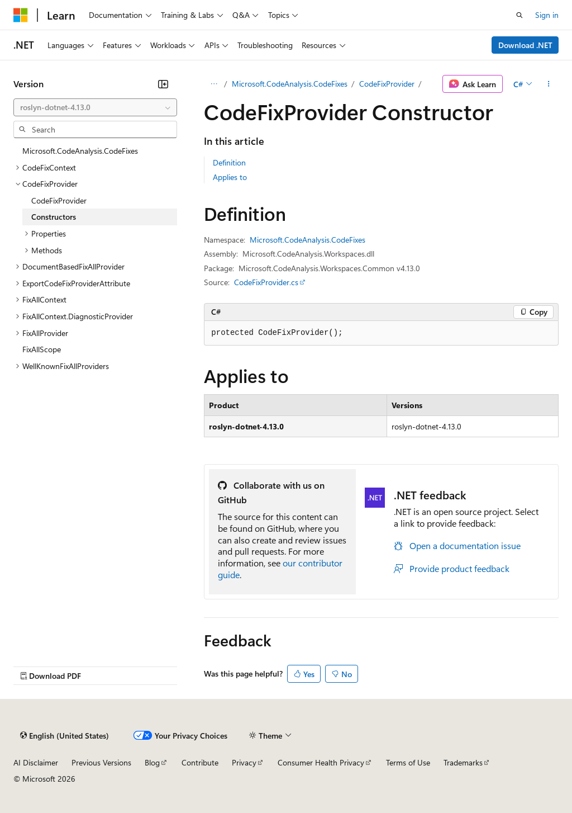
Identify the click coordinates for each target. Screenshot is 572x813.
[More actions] (549, 84)
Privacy (244, 762)
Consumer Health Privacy (321, 762)
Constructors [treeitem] (53, 216)
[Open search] (519, 15)
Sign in (547, 15)
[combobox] (95, 107)
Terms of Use (408, 762)
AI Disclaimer (35, 762)
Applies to (230, 177)
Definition (229, 162)
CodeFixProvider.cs (266, 282)
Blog (152, 762)
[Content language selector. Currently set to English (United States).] (64, 735)
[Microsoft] (20, 15)
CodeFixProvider (386, 83)
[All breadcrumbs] (213, 84)
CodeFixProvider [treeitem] (59, 200)
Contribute (200, 762)
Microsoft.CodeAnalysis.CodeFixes (289, 83)
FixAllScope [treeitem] (41, 349)
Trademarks (463, 762)
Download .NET (525, 45)
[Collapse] (163, 84)
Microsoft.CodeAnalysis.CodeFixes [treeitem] (80, 150)
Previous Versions (101, 762)
